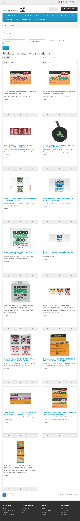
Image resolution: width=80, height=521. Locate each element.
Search (13, 26)
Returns (24, 510)
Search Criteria (6, 38)
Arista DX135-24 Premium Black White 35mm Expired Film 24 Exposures (18, 146)
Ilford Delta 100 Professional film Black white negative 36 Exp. (58, 199)
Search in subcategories (56, 40)
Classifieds (38, 15)
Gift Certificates (46, 510)
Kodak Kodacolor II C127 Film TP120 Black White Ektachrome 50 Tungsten (59, 360)
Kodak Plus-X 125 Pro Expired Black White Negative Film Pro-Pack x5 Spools (20, 413)
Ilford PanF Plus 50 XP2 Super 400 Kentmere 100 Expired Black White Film (58, 306)
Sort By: (6, 62)
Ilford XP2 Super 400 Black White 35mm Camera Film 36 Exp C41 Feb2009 (19, 360)
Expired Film (54, 15)
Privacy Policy (6, 512)
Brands (44, 508)
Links (17, 19)
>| (14, 495)
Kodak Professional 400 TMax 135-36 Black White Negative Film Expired (59, 413)
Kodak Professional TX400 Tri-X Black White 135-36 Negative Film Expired (18, 467)
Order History (65, 510)
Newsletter (64, 514)
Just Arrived (9, 19)
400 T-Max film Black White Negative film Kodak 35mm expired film (59, 92)
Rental (46, 15)
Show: (44, 62)
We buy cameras (27, 15)
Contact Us (25, 508)
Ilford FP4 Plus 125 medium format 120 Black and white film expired (58, 253)
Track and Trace (26, 19)
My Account (64, 508)
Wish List (63, 512)
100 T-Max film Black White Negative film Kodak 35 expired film (20, 92)
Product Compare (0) (49, 58)
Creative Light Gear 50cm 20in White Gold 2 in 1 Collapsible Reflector (59, 146)
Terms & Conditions (8, 514)
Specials (44, 514)
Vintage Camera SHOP (12, 15)
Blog (72, 15)
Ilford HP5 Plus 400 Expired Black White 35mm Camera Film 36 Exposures (19, 306)
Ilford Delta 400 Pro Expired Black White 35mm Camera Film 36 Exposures (19, 253)
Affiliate (44, 512)
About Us (5, 508)
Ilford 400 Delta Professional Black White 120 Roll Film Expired (20, 199)
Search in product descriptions (12, 44)
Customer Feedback (40, 19)
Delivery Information (8, 510)
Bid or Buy (64, 15)
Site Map (24, 512)
